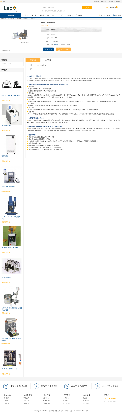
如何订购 (6, 403)
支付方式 (26, 400)
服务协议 (46, 398)
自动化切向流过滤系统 (8, 186)
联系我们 (118, 1)
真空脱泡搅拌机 (6, 125)
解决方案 (50, 15)
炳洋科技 (56, 44)
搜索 (87, 8)
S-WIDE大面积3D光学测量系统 (11, 95)
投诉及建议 (66, 403)
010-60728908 (104, 15)
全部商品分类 (9, 15)
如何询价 (6, 400)
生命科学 (3, 18)
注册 (4, 1)
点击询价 (53, 29)
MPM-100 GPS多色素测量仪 (10, 247)
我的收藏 (110, 1)
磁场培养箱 (4, 156)
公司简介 (66, 398)
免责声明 (86, 403)
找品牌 (41, 15)
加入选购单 (63, 49)
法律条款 (86, 400)
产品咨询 (48, 49)
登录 (1, 1)
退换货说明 (46, 403)
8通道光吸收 (44, 25)
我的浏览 (103, 1)
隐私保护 (86, 398)
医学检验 (11, 18)
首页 (26, 15)
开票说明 (26, 398)
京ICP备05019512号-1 (81, 411)
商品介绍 (33, 60)
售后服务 (69, 15)
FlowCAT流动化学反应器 (9, 369)
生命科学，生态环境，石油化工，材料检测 (53, 11)
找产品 (33, 15)
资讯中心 (60, 15)
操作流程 (6, 398)
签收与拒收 (46, 400)
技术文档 (48, 60)
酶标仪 (19, 18)
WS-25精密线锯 (6, 277)
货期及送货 (26, 403)
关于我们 (79, 15)
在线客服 (117, 15)
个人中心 (96, 1)
